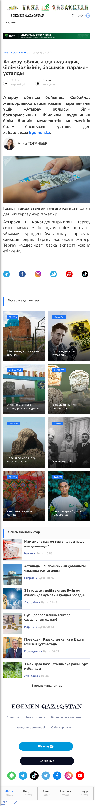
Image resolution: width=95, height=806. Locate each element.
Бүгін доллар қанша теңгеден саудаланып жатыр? (48, 617)
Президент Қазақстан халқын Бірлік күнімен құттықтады (54, 641)
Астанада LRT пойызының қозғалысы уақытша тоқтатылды (55, 568)
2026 (9, 793)
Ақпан (47, 793)
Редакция (13, 717)
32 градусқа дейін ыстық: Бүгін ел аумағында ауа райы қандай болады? (54, 592)
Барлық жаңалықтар (46, 685)
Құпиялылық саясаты (66, 717)
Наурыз (65, 793)
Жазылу (46, 746)
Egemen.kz (39, 132)
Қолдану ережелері (30, 727)
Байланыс (47, 761)
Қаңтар (28, 793)
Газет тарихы (35, 717)
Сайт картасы (61, 727)
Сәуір (84, 793)
